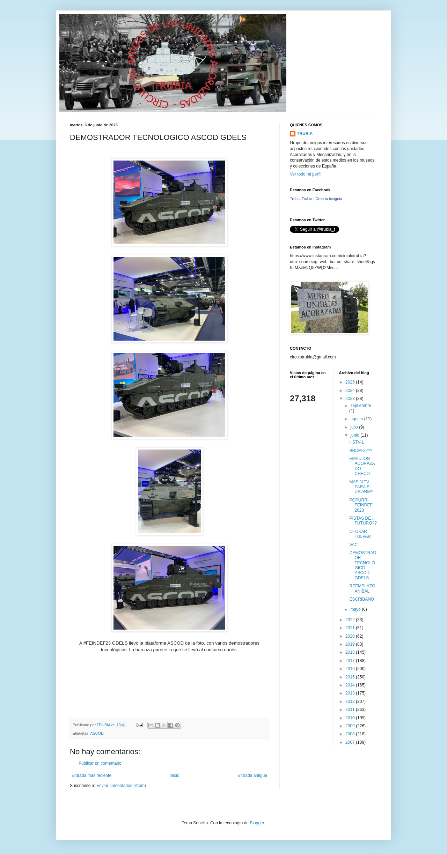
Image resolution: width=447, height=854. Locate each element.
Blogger (257, 822)
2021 (350, 627)
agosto (357, 418)
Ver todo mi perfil (305, 174)
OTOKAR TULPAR (360, 534)
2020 (350, 636)
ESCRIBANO (361, 599)
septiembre (360, 405)
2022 (350, 619)
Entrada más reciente (91, 775)
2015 (350, 677)
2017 (350, 660)
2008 (350, 734)
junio (355, 435)
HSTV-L (356, 442)
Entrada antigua (252, 775)
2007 (350, 742)
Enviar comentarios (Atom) (121, 785)
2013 (350, 693)
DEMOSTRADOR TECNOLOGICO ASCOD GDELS (362, 565)
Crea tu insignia (328, 198)
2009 (350, 725)
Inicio (174, 775)
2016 (350, 668)
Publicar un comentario (100, 763)
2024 (350, 390)
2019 (350, 644)
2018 (350, 652)
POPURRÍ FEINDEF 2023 (360, 505)
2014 (350, 685)
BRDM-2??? (360, 450)
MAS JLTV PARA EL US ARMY (361, 487)
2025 (350, 382)
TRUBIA (305, 133)
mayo (356, 609)
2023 (350, 398)
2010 (350, 717)
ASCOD (96, 733)
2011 (350, 709)
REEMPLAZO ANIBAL (362, 588)
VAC (353, 544)
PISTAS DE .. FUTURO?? (362, 521)
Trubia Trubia (301, 198)
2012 (350, 701)
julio (354, 427)
